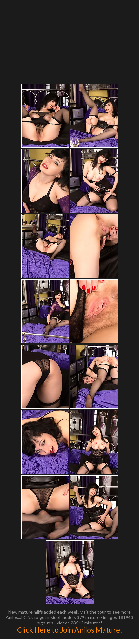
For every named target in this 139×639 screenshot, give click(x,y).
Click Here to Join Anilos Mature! (69, 629)
